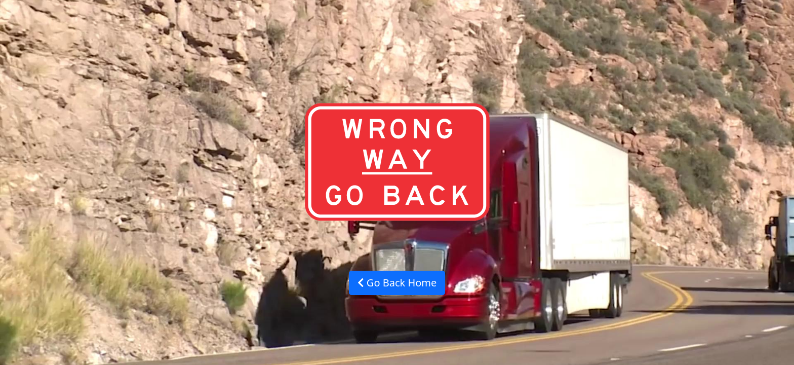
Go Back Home (397, 282)
